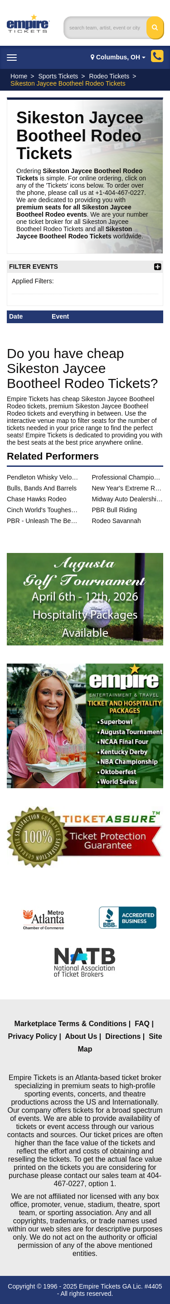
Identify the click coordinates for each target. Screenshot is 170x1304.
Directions (123, 1036)
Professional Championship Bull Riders (128, 477)
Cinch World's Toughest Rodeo (42, 510)
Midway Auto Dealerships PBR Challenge (128, 499)
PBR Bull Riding (114, 510)
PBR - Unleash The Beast (42, 520)
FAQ (142, 1024)
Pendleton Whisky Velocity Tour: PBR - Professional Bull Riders (42, 477)
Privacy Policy (32, 1036)
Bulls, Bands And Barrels (42, 488)
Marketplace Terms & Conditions (71, 1024)
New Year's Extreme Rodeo (128, 488)
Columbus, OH (118, 57)
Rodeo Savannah (116, 520)
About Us (81, 1036)
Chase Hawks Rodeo (37, 499)
